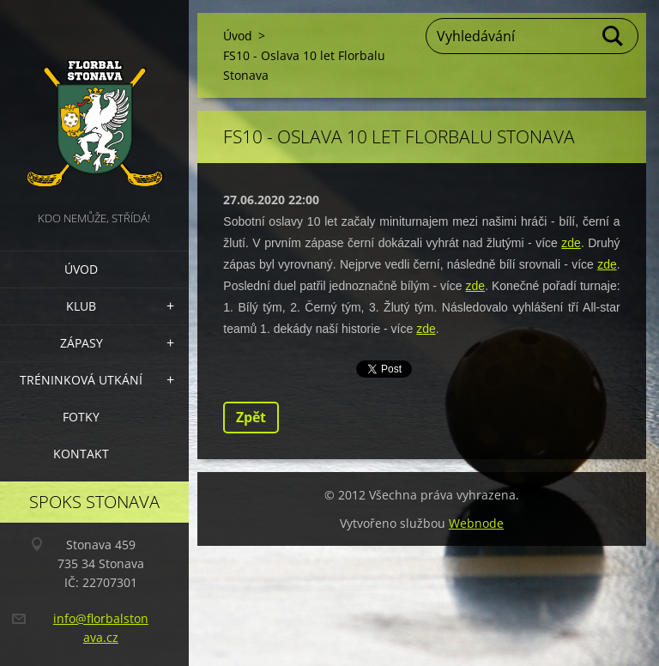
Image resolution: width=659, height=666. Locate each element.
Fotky (81, 417)
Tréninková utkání (81, 380)
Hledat (613, 36)
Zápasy (81, 343)
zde (571, 243)
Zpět (251, 417)
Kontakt (81, 453)
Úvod (81, 269)
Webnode (476, 523)
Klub (81, 306)
